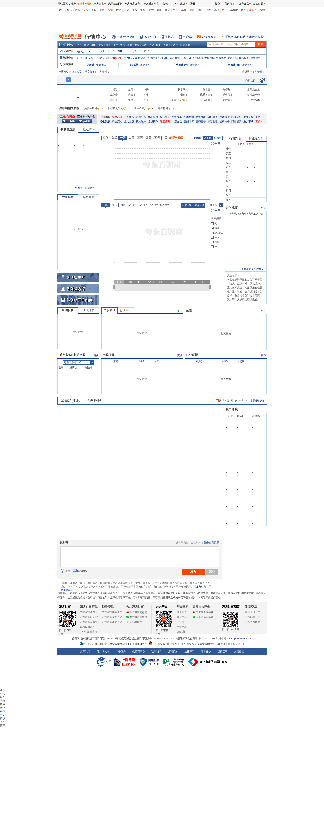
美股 (134, 10)
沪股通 (90, 64)
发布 (193, 571)
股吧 (224, 10)
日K (105, 204)
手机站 (169, 36)
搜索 (262, 10)
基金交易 (182, 617)
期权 (102, 10)
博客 (243, 10)
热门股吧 (232, 409)
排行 (115, 44)
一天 (123, 137)
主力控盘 (129, 121)
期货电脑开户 (252, 617)
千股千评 (186, 57)
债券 (208, 10)
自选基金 (185, 44)
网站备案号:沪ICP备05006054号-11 (129, 644)
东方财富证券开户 (112, 612)
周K (114, 204)
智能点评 (189, 121)
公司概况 (129, 117)
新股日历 (93, 57)
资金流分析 (256, 138)
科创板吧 (93, 400)
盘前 (106, 137)
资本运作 (225, 117)
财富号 (253, 10)
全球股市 (66, 51)
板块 (108, 44)
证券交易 (244, 3)
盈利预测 (175, 57)
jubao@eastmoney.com (240, 638)
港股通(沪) (182, 64)
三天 (140, 137)
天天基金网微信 (203, 617)
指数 (79, 44)
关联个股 (248, 117)
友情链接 (239, 651)
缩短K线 (199, 205)
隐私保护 (206, 651)
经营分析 (141, 117)
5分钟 (132, 204)
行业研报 (163, 57)
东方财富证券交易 (112, 622)
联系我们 (156, 651)
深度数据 (165, 121)
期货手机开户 (252, 612)
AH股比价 (116, 57)
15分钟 (142, 204)
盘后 (114, 137)
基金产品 (182, 626)
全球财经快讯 (125, 36)
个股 (100, 44)
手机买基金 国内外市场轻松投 (244, 36)
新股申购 (82, 57)
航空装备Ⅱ (90, 71)
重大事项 (248, 121)
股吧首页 (222, 400)
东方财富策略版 (89, 622)
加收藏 (72, 3)
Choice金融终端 (88, 631)
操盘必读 (117, 117)
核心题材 (153, 117)
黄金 (167, 10)
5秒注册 (214, 542)
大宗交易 (233, 57)
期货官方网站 (252, 622)
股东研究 (165, 117)
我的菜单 (230, 3)
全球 (126, 10)
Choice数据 (209, 36)
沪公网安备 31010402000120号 (167, 644)
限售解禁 (221, 57)
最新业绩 (213, 121)
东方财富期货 (231, 606)
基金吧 (234, 10)
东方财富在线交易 (112, 617)
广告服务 (121, 651)
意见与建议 (134, 622)
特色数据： (106, 121)
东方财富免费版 (89, 612)
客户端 (187, 36)
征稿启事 (222, 651)
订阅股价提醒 (174, 137)
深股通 (134, 64)
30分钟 (153, 204)
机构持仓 (225, 121)
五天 (157, 137)
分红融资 (213, 117)
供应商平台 (138, 651)
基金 (183, 10)
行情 (110, 10)
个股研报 (152, 57)
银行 (175, 10)
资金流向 (105, 57)
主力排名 (129, 57)
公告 (189, 310)
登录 (206, 542)
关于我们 (85, 651)
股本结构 (189, 117)
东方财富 (65, 606)
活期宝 (180, 622)
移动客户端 (83, 3)
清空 (212, 571)
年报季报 (198, 57)
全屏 (217, 143)
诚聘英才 (173, 651)
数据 (118, 10)
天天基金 (161, 606)
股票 (77, 10)
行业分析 (236, 117)
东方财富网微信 (136, 617)
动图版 (208, 138)
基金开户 (182, 612)
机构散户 (141, 121)
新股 (85, 10)
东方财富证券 (132, 3)
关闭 (53, 11)
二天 (131, 137)
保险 (200, 10)
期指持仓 (244, 57)
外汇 (159, 10)
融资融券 (256, 57)
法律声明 (189, 651)
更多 (258, 117)
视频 (216, 10)
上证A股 (76, 71)
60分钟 (164, 204)
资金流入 (101, 64)
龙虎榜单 (209, 57)
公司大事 (177, 117)
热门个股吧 (237, 400)
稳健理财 (182, 631)
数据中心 (150, 36)
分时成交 (232, 207)
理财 (191, 10)
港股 (142, 10)
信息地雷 (89, 197)
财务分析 (201, 117)
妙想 (165, 3)
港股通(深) (234, 64)
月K (122, 204)
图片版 (198, 138)
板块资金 (140, 57)
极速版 (217, 138)
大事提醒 (68, 197)
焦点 (69, 10)
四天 (149, 137)
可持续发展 (103, 651)
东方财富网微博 (136, 612)
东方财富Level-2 (89, 617)
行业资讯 (125, 310)
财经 (61, 10)
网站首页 (63, 3)
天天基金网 (114, 3)
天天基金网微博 (203, 612)
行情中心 (66, 44)
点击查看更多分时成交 (251, 269)
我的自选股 (67, 129)
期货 (151, 10)
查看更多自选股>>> (86, 187)
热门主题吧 (251, 400)
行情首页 (63, 71)
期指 (93, 10)
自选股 (174, 44)
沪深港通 (66, 64)
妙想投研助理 (87, 626)
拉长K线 (187, 205)
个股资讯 (109, 310)
